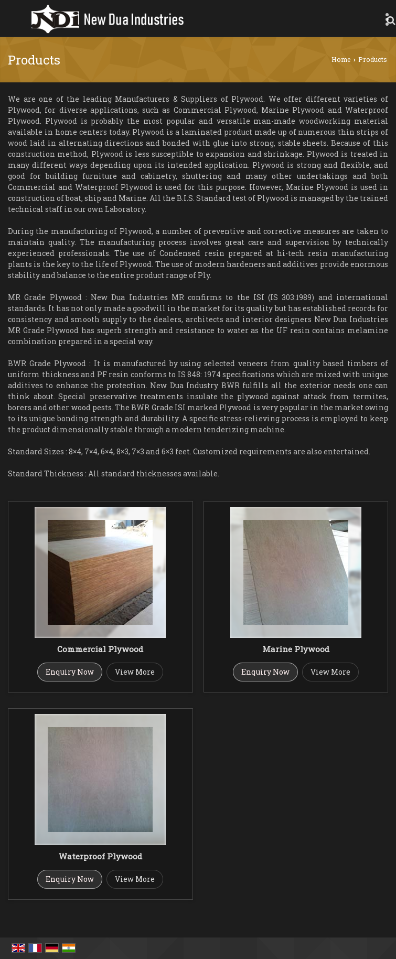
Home (341, 59)
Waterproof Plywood (100, 856)
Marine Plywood (295, 649)
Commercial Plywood (100, 649)
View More (135, 672)
